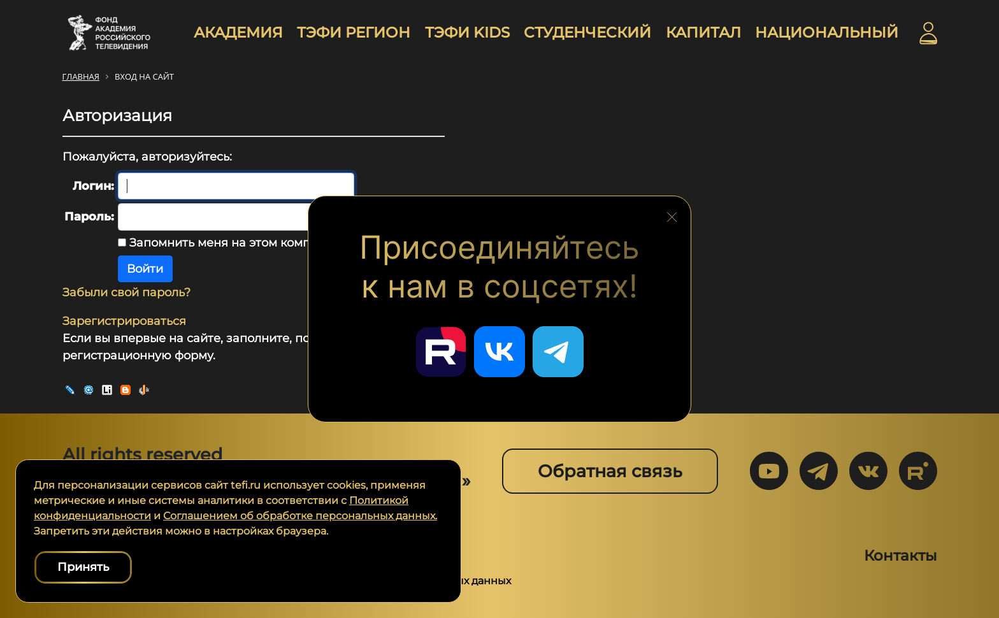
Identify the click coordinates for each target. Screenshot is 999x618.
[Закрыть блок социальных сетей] (672, 213)
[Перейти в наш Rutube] (440, 351)
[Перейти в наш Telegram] (558, 351)
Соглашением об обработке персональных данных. (300, 516)
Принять (83, 567)
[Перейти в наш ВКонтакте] (499, 351)
